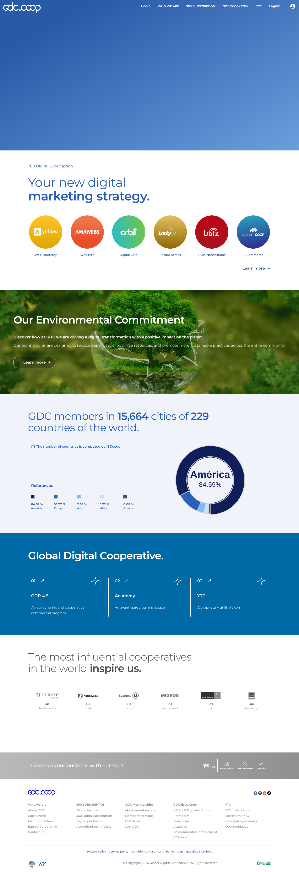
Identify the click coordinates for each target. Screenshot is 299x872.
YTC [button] (259, 6)
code (116, 446)
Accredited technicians (93, 826)
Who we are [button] (168, 6)
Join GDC (132, 826)
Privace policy (96, 851)
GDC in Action (184, 837)
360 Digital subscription (94, 816)
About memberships (140, 810)
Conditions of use (143, 851)
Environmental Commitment (195, 832)
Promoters (181, 816)
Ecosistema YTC (237, 816)
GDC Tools (132, 821)
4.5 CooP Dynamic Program (193, 810)
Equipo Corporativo (42, 826)
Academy (180, 826)
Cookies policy (118, 851)
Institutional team (41, 821)
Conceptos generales (241, 821)
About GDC (36, 810)
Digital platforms (89, 821)
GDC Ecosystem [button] (236, 6)
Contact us (36, 832)
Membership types (139, 816)
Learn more (43, 268)
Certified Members (171, 851)
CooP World (37, 816)
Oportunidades (236, 826)
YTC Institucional (237, 810)
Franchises (181, 821)
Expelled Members (199, 851)
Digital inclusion (88, 810)
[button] (276, 6)
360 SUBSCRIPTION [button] (200, 6)
